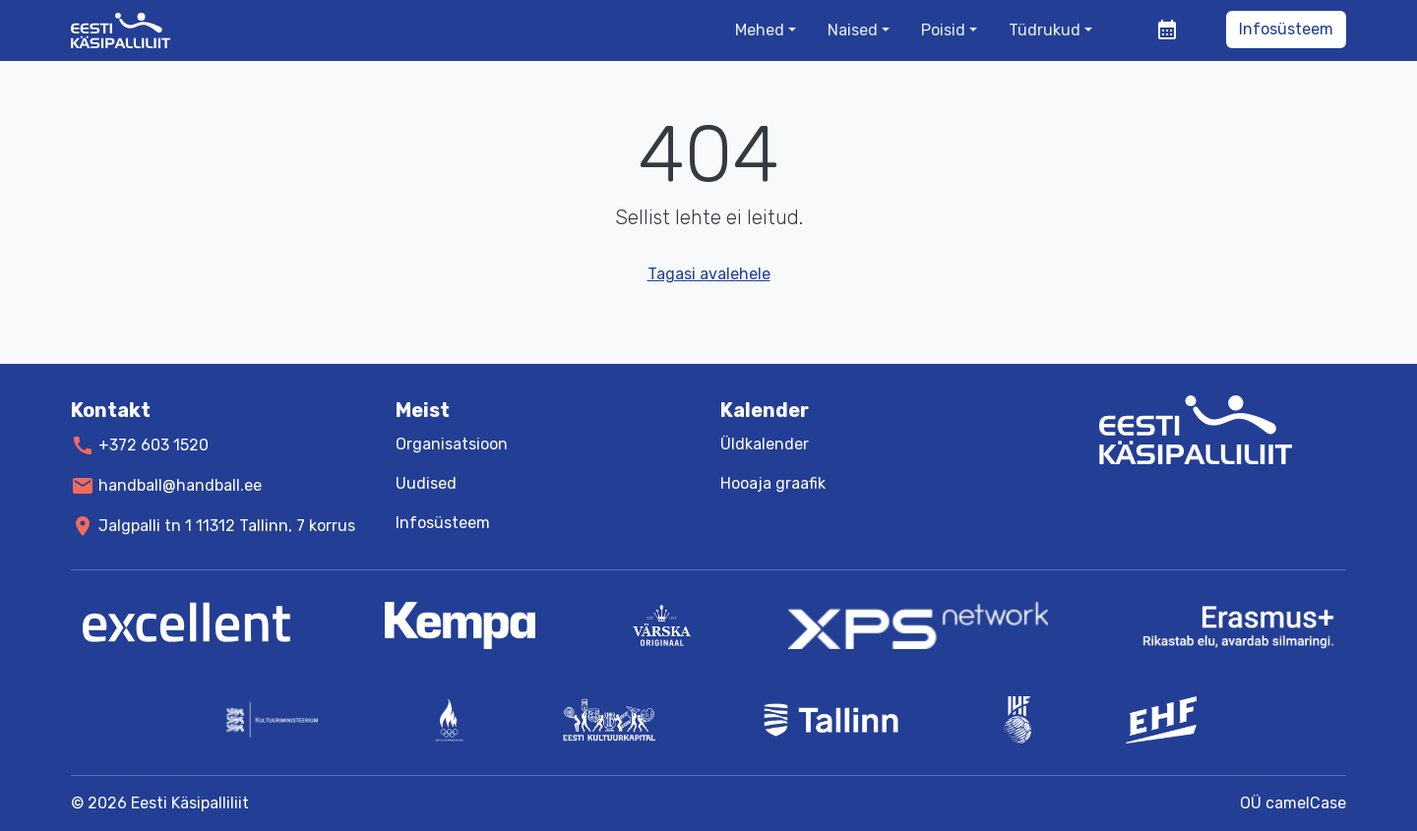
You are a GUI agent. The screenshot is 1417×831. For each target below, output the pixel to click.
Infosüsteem (1286, 29)
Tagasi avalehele (708, 274)
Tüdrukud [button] (1044, 30)
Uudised (426, 483)
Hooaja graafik (773, 483)
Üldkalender (764, 444)
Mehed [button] (759, 30)
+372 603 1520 (153, 445)
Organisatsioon (452, 444)
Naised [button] (853, 30)
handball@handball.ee (180, 485)
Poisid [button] (943, 30)
